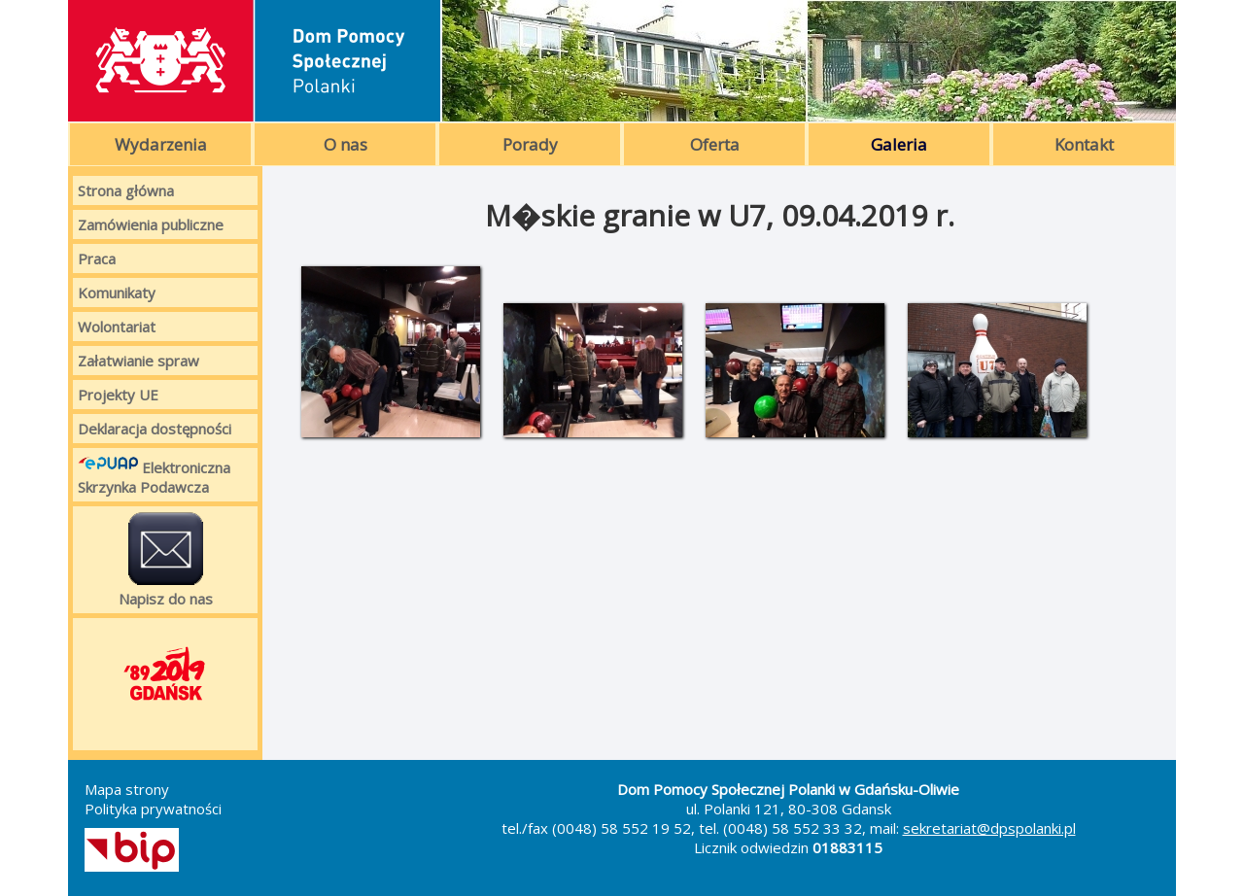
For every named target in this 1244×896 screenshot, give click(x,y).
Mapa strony (127, 789)
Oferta (715, 144)
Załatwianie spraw (138, 360)
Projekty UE (118, 394)
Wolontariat (117, 326)
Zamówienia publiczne (151, 224)
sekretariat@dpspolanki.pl (989, 828)
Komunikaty (117, 292)
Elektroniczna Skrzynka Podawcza (154, 475)
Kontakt (1084, 144)
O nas (345, 144)
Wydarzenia (161, 144)
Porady (530, 144)
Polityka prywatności (153, 808)
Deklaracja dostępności (154, 428)
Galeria (899, 144)
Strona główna (126, 190)
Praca (97, 258)
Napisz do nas (166, 559)
